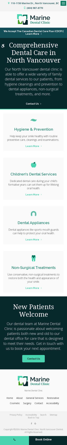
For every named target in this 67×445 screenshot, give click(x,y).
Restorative (53, 398)
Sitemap (53, 414)
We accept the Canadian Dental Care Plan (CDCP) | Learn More (34, 32)
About (19, 398)
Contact (39, 403)
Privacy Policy (16, 414)
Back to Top (33, 417)
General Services (35, 398)
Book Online (43, 439)
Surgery (27, 403)
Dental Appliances (33, 223)
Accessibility (52, 403)
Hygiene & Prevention (33, 129)
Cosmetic (15, 403)
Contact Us (32, 103)
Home (9, 398)
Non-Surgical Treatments (34, 267)
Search (43, 414)
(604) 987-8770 (35, 7)
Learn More (32, 146)
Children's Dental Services (34, 174)
